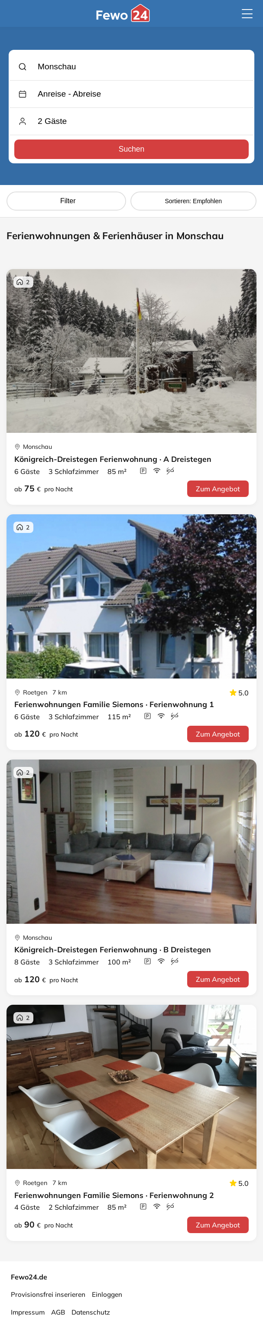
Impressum (28, 1312)
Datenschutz (90, 1312)
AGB (58, 1312)
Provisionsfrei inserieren (48, 1294)
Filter (66, 201)
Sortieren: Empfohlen (193, 201)
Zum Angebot (218, 488)
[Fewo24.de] (124, 19)
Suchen (132, 149)
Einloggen (107, 1294)
